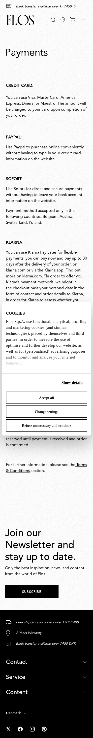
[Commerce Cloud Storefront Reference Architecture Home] (20, 20)
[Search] (53, 20)
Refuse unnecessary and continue (46, 426)
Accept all (46, 398)
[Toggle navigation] (83, 19)
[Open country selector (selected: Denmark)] (46, 713)
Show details (72, 382)
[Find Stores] (62, 20)
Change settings (46, 412)
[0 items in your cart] (72, 20)
